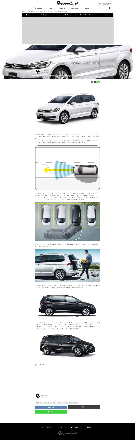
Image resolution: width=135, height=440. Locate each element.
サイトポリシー (60, 427)
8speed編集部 (45, 70)
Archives (106, 15)
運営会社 (89, 427)
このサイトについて (46, 427)
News (28, 15)
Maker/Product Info (64, 15)
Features (44, 15)
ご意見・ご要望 (74, 427)
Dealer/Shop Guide (86, 15)
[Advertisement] (68, 30)
